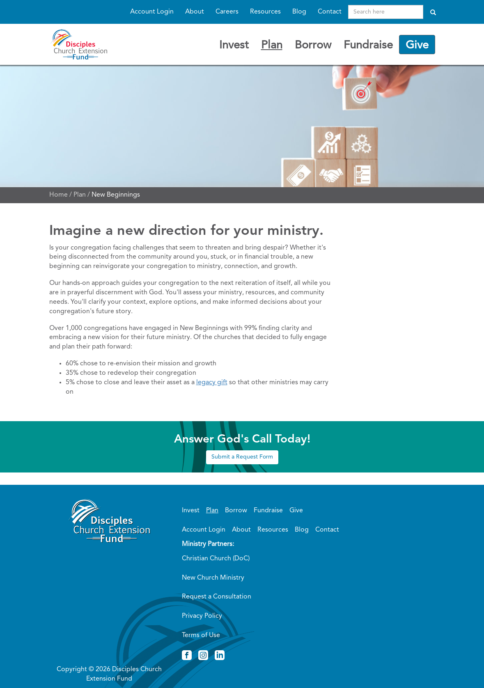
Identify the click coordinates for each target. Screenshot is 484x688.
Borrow (313, 45)
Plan (271, 45)
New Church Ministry (213, 578)
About (194, 12)
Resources (265, 12)
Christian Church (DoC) (216, 558)
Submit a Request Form (242, 457)
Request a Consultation (216, 597)
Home (58, 195)
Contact (330, 12)
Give (417, 45)
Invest (234, 45)
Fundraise (368, 45)
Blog (299, 12)
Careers (227, 12)
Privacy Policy (202, 616)
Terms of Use (201, 635)
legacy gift (211, 382)
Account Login (152, 12)
